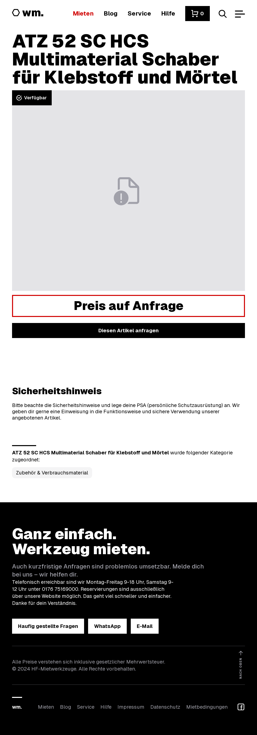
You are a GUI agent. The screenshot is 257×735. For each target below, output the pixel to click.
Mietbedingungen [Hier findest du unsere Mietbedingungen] (207, 707)
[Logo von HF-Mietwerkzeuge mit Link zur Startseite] (28, 13)
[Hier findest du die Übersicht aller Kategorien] (83, 13)
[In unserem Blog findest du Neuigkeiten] (110, 13)
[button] (197, 13)
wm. (17, 707)
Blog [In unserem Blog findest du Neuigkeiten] (65, 707)
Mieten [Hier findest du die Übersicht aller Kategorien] (46, 707)
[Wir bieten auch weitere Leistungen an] (139, 13)
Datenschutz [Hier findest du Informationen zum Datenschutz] (165, 707)
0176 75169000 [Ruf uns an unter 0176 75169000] (60, 589)
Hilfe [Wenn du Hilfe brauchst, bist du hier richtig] (105, 707)
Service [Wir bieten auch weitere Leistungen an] (85, 707)
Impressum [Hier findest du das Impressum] (130, 707)
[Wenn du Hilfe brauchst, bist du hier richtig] (168, 13)
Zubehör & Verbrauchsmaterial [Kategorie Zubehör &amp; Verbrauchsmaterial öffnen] (52, 472)
